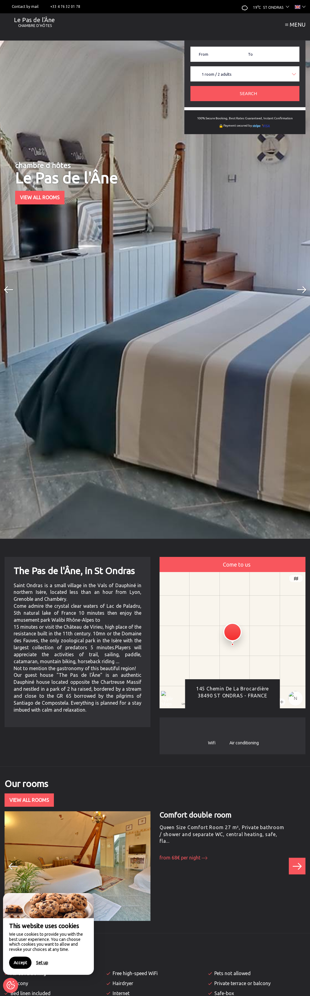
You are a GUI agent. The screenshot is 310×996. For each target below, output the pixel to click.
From (203, 54)
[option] (155, 290)
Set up (42, 962)
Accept (20, 962)
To (250, 54)
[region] (48, 934)
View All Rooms (40, 197)
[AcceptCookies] (10, 985)
